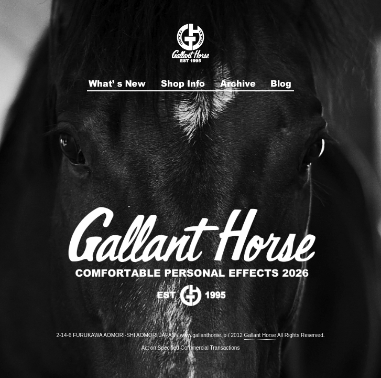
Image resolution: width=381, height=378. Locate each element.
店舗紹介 (183, 83)
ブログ (281, 83)
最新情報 (117, 83)
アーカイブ (238, 83)
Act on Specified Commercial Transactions (190, 348)
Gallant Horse (260, 335)
